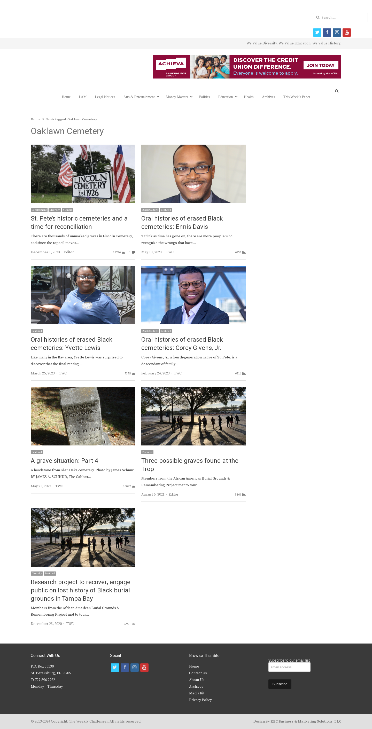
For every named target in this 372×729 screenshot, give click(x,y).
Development (39, 209)
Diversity (55, 209)
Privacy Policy (200, 700)
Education (225, 97)
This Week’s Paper (296, 97)
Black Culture (150, 209)
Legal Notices (105, 97)
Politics (204, 97)
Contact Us (198, 673)
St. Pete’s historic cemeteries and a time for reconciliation (79, 222)
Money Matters (177, 97)
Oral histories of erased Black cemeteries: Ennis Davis (182, 222)
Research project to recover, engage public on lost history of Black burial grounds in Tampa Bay (80, 590)
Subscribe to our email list (289, 660)
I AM (83, 97)
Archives (268, 97)
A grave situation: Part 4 (64, 460)
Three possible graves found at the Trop (189, 465)
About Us (196, 680)
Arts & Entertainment (139, 97)
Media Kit (196, 693)
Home (66, 97)
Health (249, 97)
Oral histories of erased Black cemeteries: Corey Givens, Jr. (182, 343)
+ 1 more (67, 209)
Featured (166, 209)
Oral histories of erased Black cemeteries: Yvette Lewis (71, 343)
